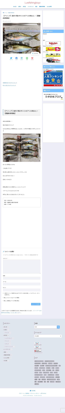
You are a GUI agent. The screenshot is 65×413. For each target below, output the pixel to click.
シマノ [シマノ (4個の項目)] (40, 372)
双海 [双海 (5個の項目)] (39, 379)
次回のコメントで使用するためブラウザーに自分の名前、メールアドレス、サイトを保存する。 (22, 294)
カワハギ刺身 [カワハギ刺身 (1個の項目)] (48, 370)
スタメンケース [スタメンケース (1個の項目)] (46, 372)
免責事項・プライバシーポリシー (32, 393)
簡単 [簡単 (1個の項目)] (35, 381)
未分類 (6, 361)
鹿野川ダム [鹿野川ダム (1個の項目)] (37, 383)
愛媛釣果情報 (42, 6)
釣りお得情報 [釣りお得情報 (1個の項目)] (40, 381)
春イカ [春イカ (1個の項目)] (58, 379)
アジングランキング (38, 352)
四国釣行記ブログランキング (10, 82)
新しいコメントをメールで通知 (11, 297)
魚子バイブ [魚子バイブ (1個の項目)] (52, 381)
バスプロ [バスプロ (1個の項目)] (57, 374)
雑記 (36, 6)
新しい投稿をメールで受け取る (11, 300)
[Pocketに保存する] (32, 58)
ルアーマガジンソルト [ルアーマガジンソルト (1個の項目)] (50, 376)
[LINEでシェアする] (27, 59)
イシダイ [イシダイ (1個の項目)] (57, 367)
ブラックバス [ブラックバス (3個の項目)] (42, 376)
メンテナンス (30, 6)
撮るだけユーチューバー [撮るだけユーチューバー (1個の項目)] (51, 379)
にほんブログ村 (37, 344)
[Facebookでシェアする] (16, 58)
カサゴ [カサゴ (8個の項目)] (43, 370)
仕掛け (19, 6)
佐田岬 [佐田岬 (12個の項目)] (36, 379)
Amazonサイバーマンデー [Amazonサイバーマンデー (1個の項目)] (49, 360)
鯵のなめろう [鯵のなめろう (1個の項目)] (58, 381)
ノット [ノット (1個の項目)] (45, 374)
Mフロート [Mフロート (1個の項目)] (50, 363)
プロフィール (22, 393)
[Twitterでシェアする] (11, 58)
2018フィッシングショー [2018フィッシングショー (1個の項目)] (39, 360)
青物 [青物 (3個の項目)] (48, 381)
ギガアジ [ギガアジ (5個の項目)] (57, 370)
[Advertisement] (21, 71)
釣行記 (24, 6)
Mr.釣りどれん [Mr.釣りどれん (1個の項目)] (44, 363)
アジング (8, 332)
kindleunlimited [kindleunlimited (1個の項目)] (37, 363)
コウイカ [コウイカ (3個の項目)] (36, 372)
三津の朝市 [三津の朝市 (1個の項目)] (57, 376)
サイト (4, 287)
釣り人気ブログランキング (9, 85)
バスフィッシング (10, 346)
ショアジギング (9, 338)
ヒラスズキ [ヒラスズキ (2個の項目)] (37, 376)
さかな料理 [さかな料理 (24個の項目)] (37, 365)
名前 (4, 275)
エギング (8, 344)
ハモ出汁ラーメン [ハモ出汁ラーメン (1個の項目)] (51, 374)
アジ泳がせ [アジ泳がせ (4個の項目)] (48, 367)
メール (4, 281)
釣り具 (14, 6)
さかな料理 (49, 6)
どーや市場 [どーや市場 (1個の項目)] (42, 365)
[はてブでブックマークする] (22, 58)
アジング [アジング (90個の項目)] (36, 367)
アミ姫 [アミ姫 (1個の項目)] (53, 367)
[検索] (58, 326)
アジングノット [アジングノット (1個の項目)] (42, 367)
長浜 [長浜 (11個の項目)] (45, 381)
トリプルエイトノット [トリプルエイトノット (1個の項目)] (38, 374)
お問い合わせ (43, 393)
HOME (32, 390)
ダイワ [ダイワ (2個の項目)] (51, 372)
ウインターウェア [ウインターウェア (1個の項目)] (38, 370)
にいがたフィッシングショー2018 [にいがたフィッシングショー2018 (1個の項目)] (51, 365)
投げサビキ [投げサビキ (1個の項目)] (44, 379)
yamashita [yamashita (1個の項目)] (56, 363)
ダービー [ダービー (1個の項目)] (55, 372)
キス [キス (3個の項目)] (53, 370)
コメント (5, 258)
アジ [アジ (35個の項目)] (59, 365)
